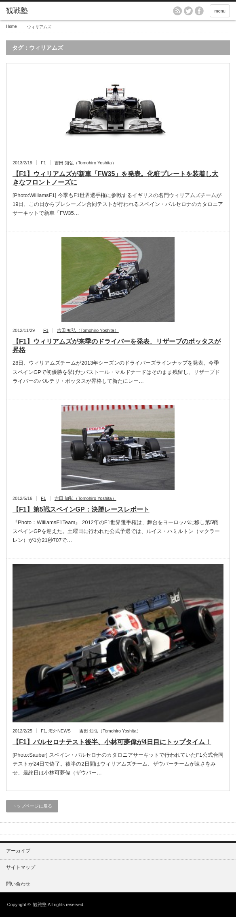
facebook (199, 10)
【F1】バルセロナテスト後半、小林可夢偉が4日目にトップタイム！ (112, 742)
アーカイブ (18, 851)
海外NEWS (59, 730)
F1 (43, 162)
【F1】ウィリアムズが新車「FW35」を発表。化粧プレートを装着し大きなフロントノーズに (115, 178)
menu (219, 10)
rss (177, 10)
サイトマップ (20, 867)
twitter (188, 10)
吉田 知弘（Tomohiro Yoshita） (85, 162)
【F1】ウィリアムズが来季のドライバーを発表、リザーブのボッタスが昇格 (117, 345)
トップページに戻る (32, 806)
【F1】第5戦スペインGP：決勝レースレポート (81, 509)
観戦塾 (39, 904)
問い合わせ (18, 884)
